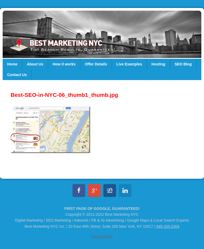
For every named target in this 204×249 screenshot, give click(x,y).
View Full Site (102, 236)
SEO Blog (183, 64)
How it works (64, 64)
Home (12, 64)
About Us (35, 64)
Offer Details (96, 64)
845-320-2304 (167, 226)
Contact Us (17, 75)
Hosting (158, 64)
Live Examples (129, 64)
